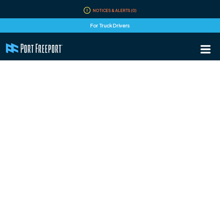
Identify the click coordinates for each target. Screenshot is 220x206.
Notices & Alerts (114, 10)
